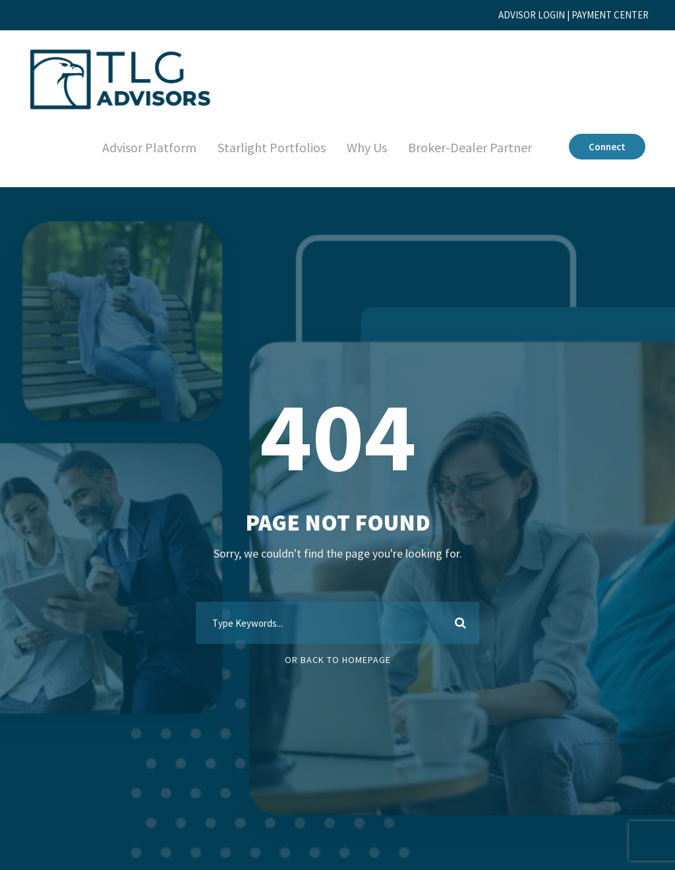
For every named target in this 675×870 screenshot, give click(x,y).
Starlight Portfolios (258, 147)
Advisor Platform (135, 147)
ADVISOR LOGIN (512, 14)
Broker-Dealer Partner (464, 147)
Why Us (356, 147)
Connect (606, 146)
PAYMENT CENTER (604, 14)
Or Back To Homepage (338, 659)
